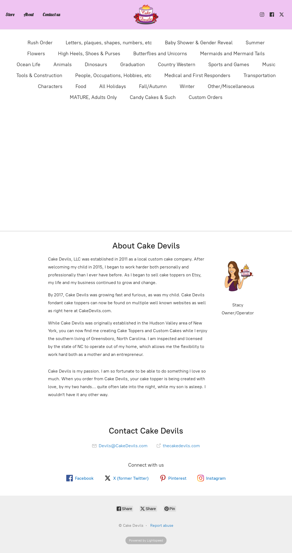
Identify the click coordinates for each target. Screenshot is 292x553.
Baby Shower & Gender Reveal (199, 43)
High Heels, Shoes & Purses (89, 54)
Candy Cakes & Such (153, 97)
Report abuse (161, 525)
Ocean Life (28, 65)
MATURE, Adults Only (93, 97)
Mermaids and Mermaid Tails (232, 54)
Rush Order (40, 43)
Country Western (176, 65)
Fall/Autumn (153, 86)
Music (268, 65)
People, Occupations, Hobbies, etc (113, 75)
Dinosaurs (96, 65)
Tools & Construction (39, 75)
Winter (187, 86)
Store (9, 14)
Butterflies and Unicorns (160, 54)
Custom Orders (205, 97)
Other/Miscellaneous (231, 86)
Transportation (259, 75)
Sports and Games (228, 65)
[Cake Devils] (146, 15)
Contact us (51, 14)
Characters (50, 86)
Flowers (36, 54)
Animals (62, 65)
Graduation (132, 65)
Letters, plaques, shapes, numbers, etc (109, 43)
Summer (255, 43)
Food (81, 86)
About (28, 14)
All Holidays (112, 86)
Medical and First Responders (197, 75)
